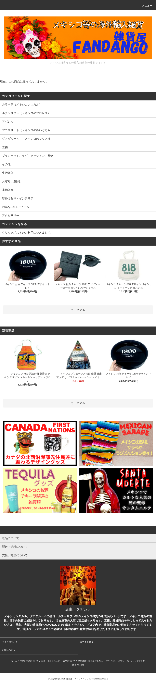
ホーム (14, 661)
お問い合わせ (8, 650)
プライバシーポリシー (116, 661)
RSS (74, 665)
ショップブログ (137, 661)
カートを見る (86, 641)
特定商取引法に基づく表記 (90, 661)
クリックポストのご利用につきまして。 (27, 232)
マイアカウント (10, 641)
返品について (69, 661)
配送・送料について (50, 661)
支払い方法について (29, 661)
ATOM (81, 665)
